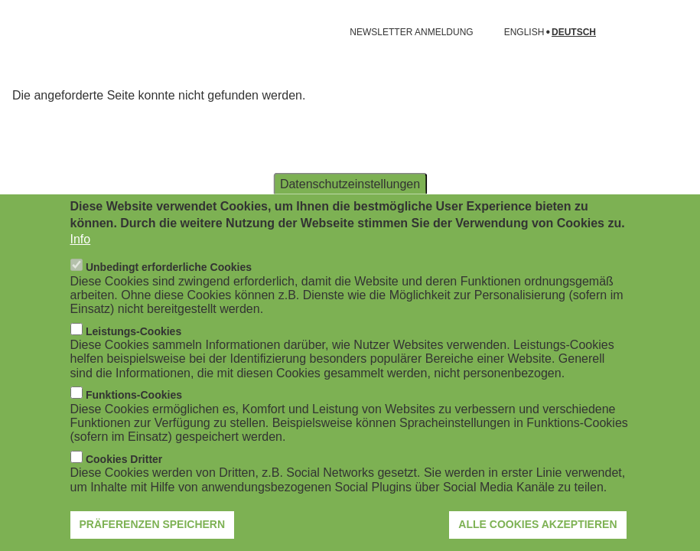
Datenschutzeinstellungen (350, 199)
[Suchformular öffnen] (666, 32)
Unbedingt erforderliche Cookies (169, 282)
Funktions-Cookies (134, 410)
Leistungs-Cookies (133, 347)
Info (80, 254)
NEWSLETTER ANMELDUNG (411, 32)
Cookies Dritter (124, 474)
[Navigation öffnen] (21, 32)
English (524, 32)
